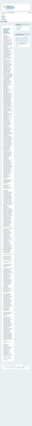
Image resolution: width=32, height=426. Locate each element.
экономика (27, 43)
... (6, 358)
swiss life (19, 38)
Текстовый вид (17, 367)
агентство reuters (22, 38)
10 (11, 358)
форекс (23, 43)
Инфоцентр (19, 28)
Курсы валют (3, 17)
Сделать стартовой (12, 366)
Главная (5, 366)
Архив (23, 367)
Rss (12, 367)
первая (4, 358)
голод (21, 39)
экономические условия (19, 44)
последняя (6, 359)
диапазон (24, 39)
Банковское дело (10, 24)
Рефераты (5, 24)
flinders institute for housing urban (20, 37)
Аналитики (26, 38)
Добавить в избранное (21, 366)
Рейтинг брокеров (4, 15)
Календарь (4, 19)
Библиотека (4, 12)
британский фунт (18, 39)
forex (25, 37)
